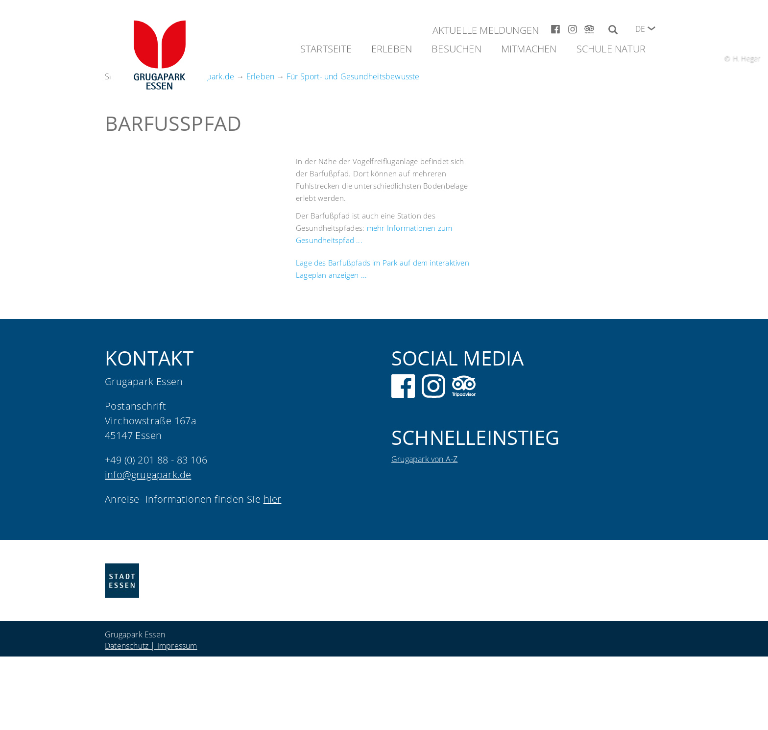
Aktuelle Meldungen (485, 30)
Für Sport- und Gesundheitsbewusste (353, 76)
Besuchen (456, 48)
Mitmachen (529, 48)
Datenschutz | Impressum (151, 645)
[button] (651, 28)
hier (273, 499)
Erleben (391, 48)
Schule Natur (611, 48)
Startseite (326, 48)
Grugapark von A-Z (424, 459)
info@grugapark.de (148, 474)
